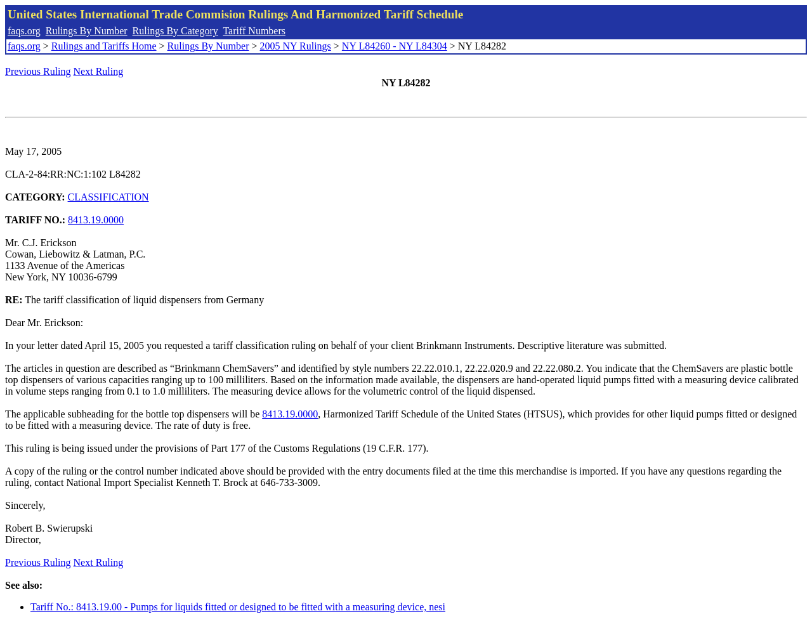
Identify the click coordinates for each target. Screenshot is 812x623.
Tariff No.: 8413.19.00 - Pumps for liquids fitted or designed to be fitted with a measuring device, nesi (237, 606)
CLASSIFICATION (108, 197)
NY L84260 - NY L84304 (394, 46)
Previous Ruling (38, 71)
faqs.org (24, 30)
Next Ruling (99, 71)
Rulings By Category (175, 30)
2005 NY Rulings (295, 46)
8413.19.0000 (96, 219)
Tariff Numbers (254, 30)
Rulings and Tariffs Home (104, 46)
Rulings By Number (87, 30)
